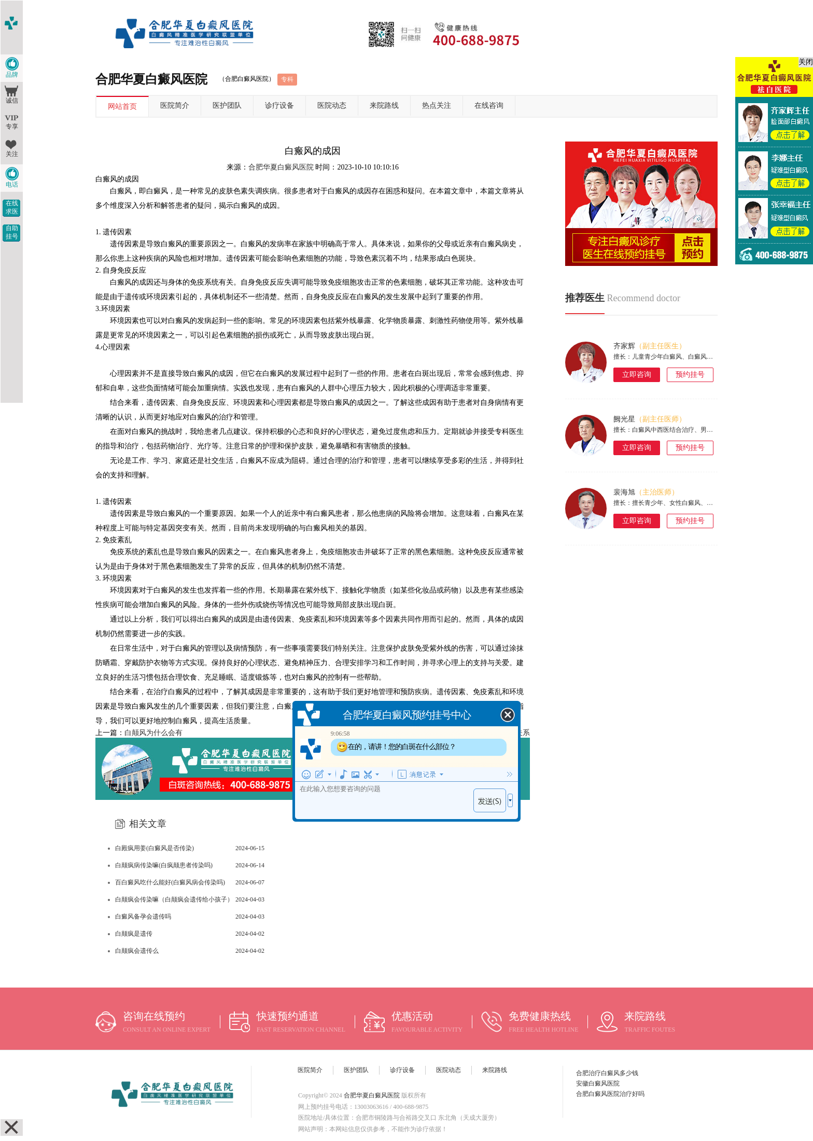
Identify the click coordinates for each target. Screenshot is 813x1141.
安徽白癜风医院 (598, 1083)
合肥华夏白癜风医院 (281, 167)
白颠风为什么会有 (153, 733)
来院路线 (384, 105)
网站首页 (122, 106)
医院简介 (174, 105)
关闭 (805, 62)
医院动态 (331, 105)
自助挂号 (12, 232)
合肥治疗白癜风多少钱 (607, 1073)
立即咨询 (636, 374)
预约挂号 (690, 374)
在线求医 (12, 207)
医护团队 (227, 105)
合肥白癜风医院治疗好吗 (610, 1093)
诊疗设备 (279, 105)
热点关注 (436, 105)
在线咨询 (488, 105)
